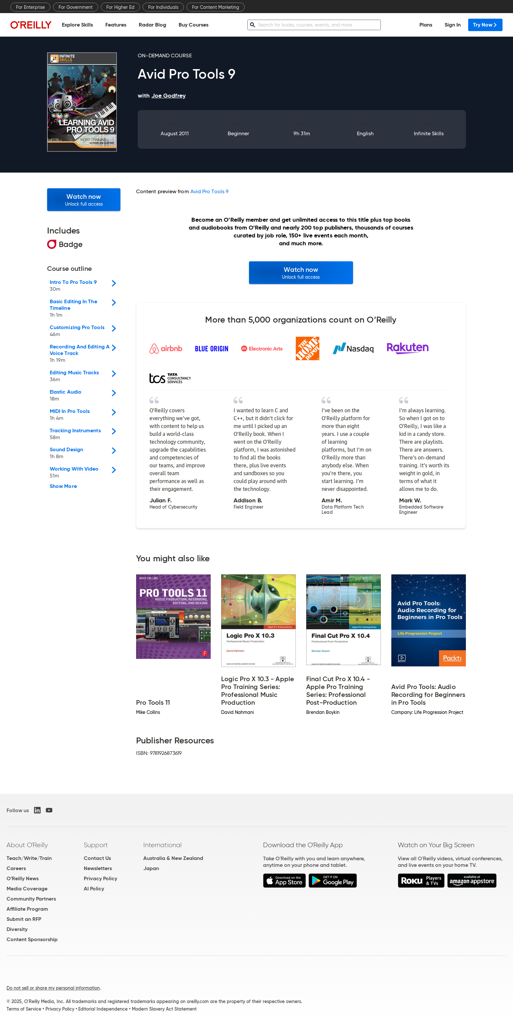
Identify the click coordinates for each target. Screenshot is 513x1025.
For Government (76, 7)
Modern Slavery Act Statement (164, 1009)
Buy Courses (193, 24)
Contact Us (97, 858)
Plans (425, 24)
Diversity (17, 929)
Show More (63, 486)
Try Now (485, 24)
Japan (151, 868)
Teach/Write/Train (29, 858)
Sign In (453, 24)
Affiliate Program (27, 908)
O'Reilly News (23, 878)
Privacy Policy (100, 878)
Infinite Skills (429, 133)
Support (96, 845)
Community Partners (31, 898)
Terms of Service (24, 1009)
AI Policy (94, 888)
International (162, 845)
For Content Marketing (215, 7)
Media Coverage (27, 888)
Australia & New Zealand (173, 858)
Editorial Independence (103, 1009)
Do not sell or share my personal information (53, 988)
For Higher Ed (120, 7)
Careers (16, 868)
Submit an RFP (24, 919)
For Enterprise (30, 7)
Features (115, 24)
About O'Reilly (27, 845)
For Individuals (163, 7)
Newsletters (98, 868)
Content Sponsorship (32, 939)
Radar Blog (152, 24)
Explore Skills (77, 24)
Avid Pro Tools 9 (209, 191)
